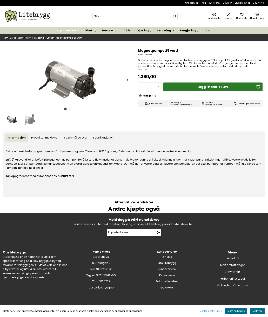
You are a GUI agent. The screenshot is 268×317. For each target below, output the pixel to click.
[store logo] (28, 16)
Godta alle (257, 311)
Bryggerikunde (242, 2)
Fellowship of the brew (232, 285)
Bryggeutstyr (17, 37)
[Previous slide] (8, 80)
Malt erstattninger (232, 265)
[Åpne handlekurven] (257, 16)
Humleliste (232, 258)
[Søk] (134, 16)
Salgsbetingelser (167, 281)
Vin (207, 30)
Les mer (143, 69)
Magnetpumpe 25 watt (69, 37)
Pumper (50, 37)
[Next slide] (127, 80)
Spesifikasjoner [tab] (103, 138)
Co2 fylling (258, 2)
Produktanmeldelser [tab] (45, 138)
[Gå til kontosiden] (214, 16)
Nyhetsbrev (214, 2)
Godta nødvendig (236, 311)
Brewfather (232, 272)
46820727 (103, 281)
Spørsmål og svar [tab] (76, 138)
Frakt (203, 2)
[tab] (65, 108)
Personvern (167, 275)
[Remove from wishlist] (158, 232)
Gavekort (227, 2)
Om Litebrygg (167, 263)
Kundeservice (191, 2)
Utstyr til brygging (34, 37)
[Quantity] (150, 87)
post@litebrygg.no (101, 288)
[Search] (175, 16)
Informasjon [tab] (17, 138)
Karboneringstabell (232, 279)
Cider (128, 30)
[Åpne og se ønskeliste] (242, 16)
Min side (167, 257)
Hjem (6, 37)
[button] (258, 87)
